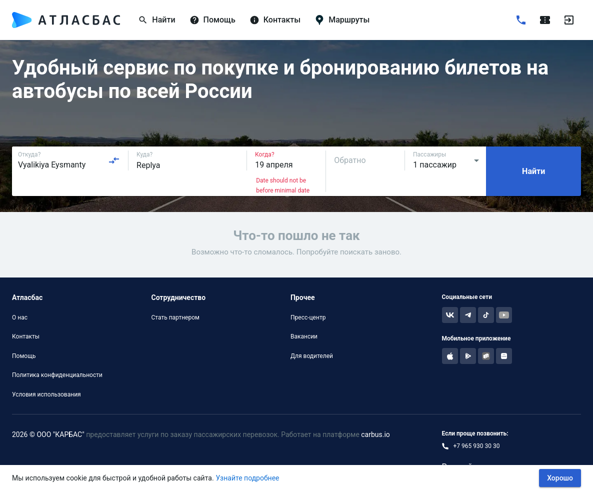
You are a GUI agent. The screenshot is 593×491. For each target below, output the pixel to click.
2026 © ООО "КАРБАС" (48, 434)
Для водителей (311, 356)
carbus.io (375, 434)
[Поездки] (545, 20)
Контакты (26, 336)
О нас (20, 317)
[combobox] (69, 160)
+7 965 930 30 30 (477, 446)
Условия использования (46, 394)
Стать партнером (175, 317)
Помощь (24, 356)
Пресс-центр (308, 317)
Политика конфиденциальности (57, 375)
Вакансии (304, 336)
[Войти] (569, 20)
